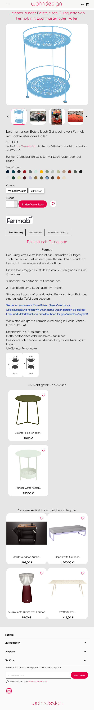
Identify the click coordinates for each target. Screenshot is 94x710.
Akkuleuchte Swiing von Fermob (26, 611)
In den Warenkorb (32, 204)
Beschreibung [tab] (16, 232)
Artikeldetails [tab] (35, 232)
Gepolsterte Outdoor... (67, 556)
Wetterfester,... (67, 611)
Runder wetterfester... (28, 487)
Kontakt (9, 634)
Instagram (9, 690)
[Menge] (10, 204)
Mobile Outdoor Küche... (26, 556)
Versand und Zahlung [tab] (58, 232)
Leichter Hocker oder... (28, 432)
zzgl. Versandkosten (26, 146)
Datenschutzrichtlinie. (37, 681)
